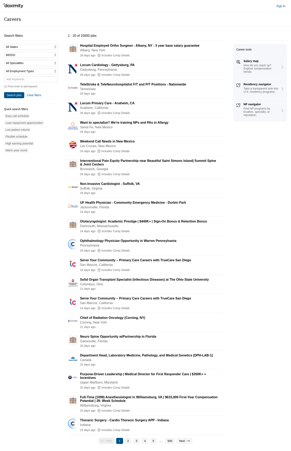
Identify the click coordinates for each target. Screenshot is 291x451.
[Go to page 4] (144, 441)
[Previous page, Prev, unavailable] (107, 441)
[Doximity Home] (13, 6)
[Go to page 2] (128, 441)
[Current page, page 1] (119, 441)
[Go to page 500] (170, 441)
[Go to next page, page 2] (184, 441)
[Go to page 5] (153, 441)
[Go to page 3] (136, 441)
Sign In (280, 6)
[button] (17, 116)
